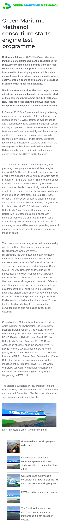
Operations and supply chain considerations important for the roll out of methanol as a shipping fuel (39, 480)
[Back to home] (30, 6)
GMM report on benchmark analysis (39, 492)
